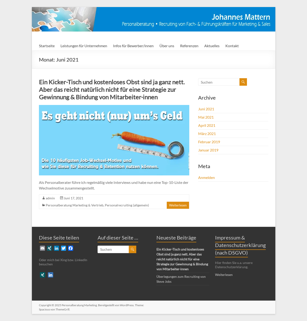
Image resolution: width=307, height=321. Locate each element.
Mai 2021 (206, 117)
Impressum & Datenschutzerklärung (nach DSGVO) (240, 245)
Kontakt (232, 45)
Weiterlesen (178, 205)
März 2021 (207, 133)
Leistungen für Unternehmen (84, 45)
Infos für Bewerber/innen (133, 45)
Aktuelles (212, 45)
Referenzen (189, 45)
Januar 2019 (208, 150)
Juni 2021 (206, 109)
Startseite (47, 45)
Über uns (166, 45)
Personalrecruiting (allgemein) (127, 205)
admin (50, 198)
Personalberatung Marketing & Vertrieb (74, 205)
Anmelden (206, 177)
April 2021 (206, 125)
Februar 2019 (209, 141)
